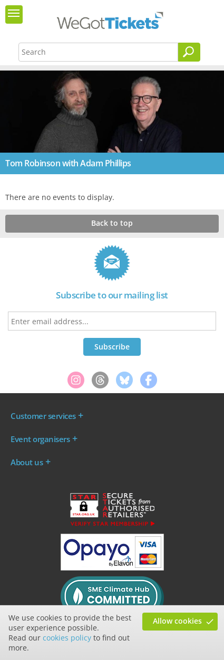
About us (27, 462)
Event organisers (40, 439)
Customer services (43, 416)
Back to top (112, 223)
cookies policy (67, 638)
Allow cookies (177, 621)
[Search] (189, 52)
